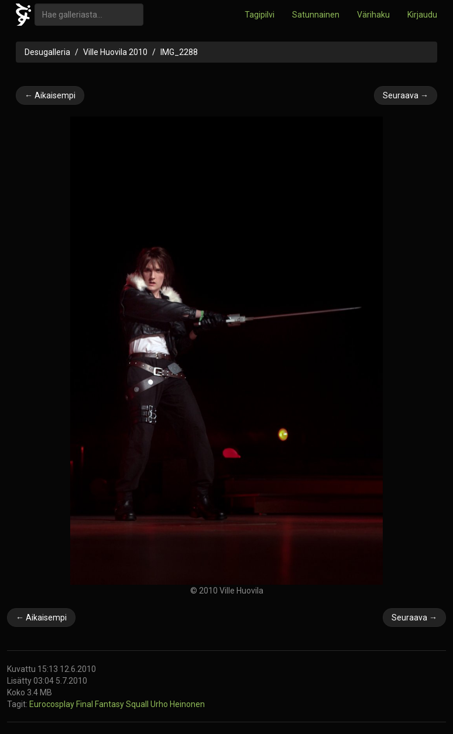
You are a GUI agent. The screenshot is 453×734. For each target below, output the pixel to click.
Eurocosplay (52, 704)
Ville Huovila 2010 (115, 52)
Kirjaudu (422, 14)
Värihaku (373, 14)
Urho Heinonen (177, 704)
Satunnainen (315, 14)
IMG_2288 (179, 52)
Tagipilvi (259, 14)
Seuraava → (405, 95)
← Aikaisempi (50, 95)
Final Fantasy (101, 704)
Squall (138, 704)
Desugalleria (47, 52)
